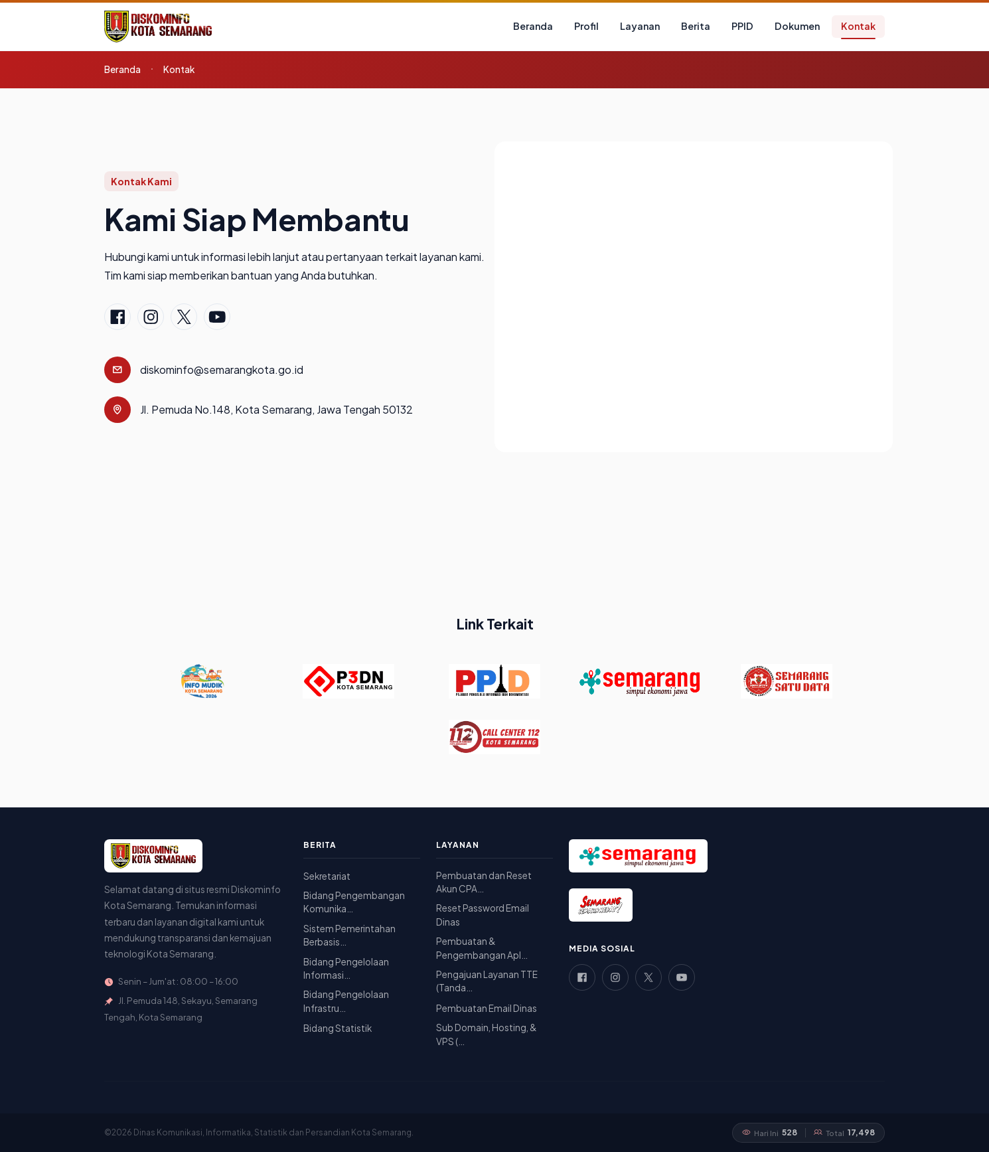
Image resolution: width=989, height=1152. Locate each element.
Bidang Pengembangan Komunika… (354, 902)
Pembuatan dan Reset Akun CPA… (484, 882)
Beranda (533, 26)
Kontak (858, 26)
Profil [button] (586, 26)
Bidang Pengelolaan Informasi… (346, 968)
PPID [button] (742, 26)
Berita (695, 26)
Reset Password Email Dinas (482, 914)
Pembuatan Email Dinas (486, 1008)
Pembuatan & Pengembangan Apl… (482, 948)
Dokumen (797, 26)
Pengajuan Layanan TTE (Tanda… (487, 981)
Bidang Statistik (337, 1028)
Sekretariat (326, 876)
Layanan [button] (640, 26)
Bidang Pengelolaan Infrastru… (346, 1001)
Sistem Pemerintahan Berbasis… (349, 935)
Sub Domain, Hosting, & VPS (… (486, 1034)
